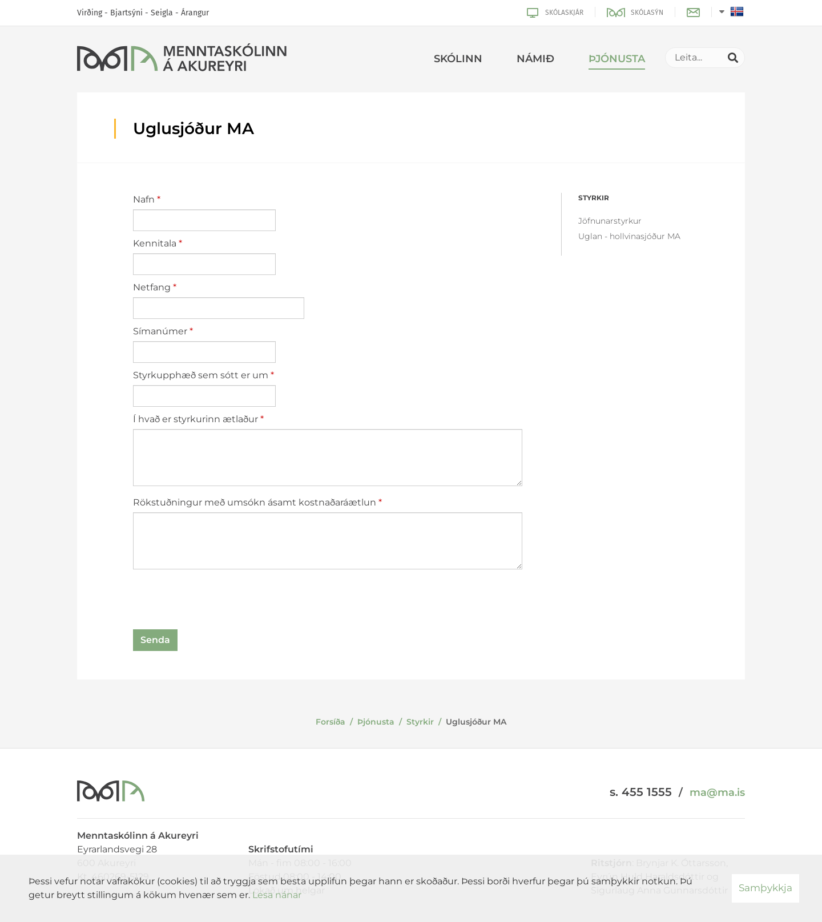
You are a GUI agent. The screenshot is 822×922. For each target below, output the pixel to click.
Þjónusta (375, 722)
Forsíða (330, 722)
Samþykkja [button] (765, 887)
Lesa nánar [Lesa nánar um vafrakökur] (276, 894)
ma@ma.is (717, 792)
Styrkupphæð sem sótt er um (200, 375)
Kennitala (154, 243)
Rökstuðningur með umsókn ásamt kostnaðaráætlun (254, 502)
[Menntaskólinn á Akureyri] (182, 59)
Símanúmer (160, 331)
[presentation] (220, 601)
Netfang (152, 287)
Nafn (144, 199)
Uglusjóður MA (476, 722)
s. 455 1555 (641, 792)
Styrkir (420, 722)
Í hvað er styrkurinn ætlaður (195, 419)
